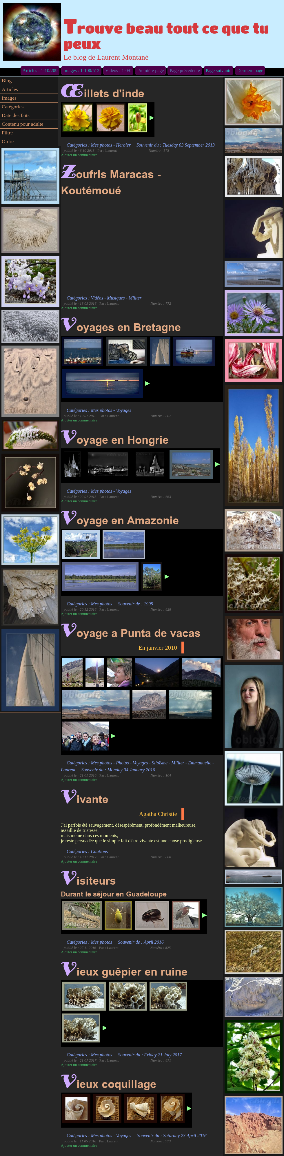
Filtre (7, 133)
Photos (122, 762)
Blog (7, 80)
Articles (10, 89)
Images (9, 98)
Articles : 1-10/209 (40, 70)
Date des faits (16, 115)
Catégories (12, 106)
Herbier (123, 145)
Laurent (68, 769)
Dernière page (250, 70)
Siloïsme (160, 762)
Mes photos (101, 145)
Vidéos (97, 297)
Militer (135, 297)
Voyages (123, 410)
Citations (99, 851)
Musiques (116, 297)
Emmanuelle (199, 762)
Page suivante (218, 70)
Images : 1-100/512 (81, 70)
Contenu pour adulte (22, 124)
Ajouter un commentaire (79, 155)
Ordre (8, 141)
